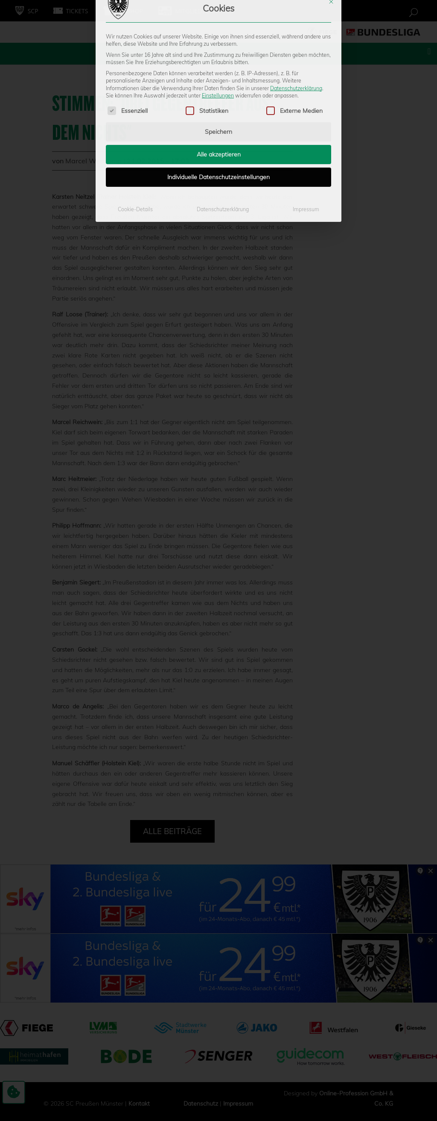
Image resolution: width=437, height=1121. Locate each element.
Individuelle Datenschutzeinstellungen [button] (218, 108)
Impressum (306, 140)
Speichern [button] (218, 62)
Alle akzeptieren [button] (219, 85)
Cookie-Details (135, 140)
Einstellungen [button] (218, 26)
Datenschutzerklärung (296, 18)
